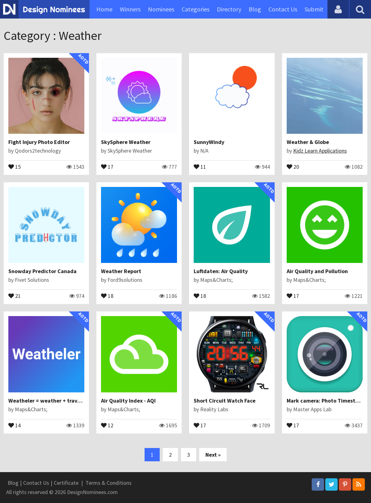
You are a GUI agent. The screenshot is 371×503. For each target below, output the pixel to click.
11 (200, 166)
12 (107, 425)
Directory (229, 9)
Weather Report (121, 271)
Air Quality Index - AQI (128, 400)
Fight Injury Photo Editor (39, 142)
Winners (130, 9)
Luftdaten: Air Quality (221, 271)
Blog (255, 9)
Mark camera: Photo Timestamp (326, 400)
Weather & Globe (308, 142)
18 (107, 295)
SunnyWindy (209, 142)
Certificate (66, 482)
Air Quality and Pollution (317, 271)
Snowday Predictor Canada (42, 271)
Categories (195, 9)
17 (107, 166)
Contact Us (282, 9)
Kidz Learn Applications (320, 150)
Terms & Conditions (109, 482)
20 (293, 166)
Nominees (161, 9)
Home (104, 9)
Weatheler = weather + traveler (47, 400)
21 (14, 295)
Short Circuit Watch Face (224, 400)
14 (14, 425)
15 (14, 166)
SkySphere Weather (125, 142)
